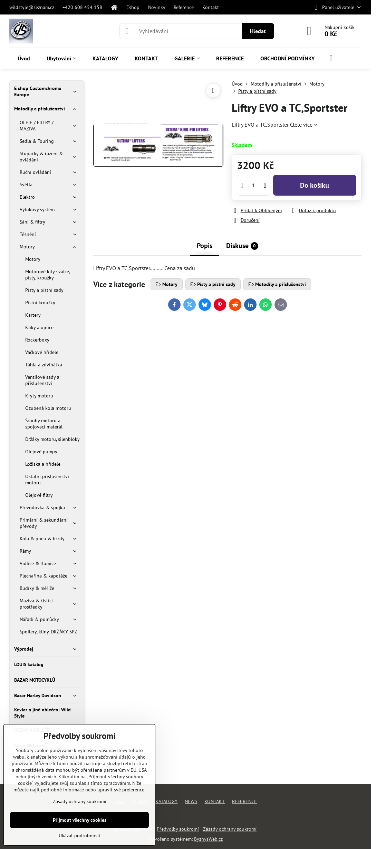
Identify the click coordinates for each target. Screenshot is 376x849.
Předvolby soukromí (178, 829)
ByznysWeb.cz (208, 839)
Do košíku (314, 185)
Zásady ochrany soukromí (230, 829)
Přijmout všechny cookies (79, 820)
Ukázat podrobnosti (79, 835)
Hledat (258, 31)
